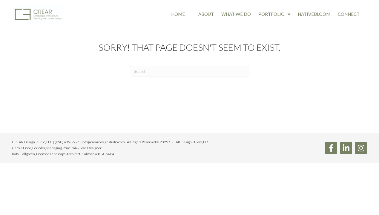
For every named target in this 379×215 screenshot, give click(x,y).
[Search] (189, 71)
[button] (331, 148)
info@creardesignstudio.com (103, 142)
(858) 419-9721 (67, 142)
